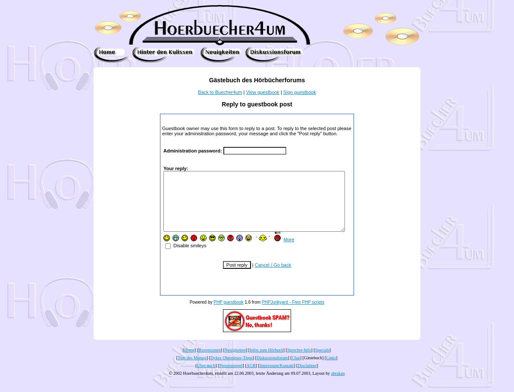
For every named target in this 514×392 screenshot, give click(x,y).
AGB (250, 377)
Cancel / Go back (273, 276)
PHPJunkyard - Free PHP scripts (293, 313)
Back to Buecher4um (220, 92)
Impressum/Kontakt (277, 377)
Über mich (206, 377)
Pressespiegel (230, 377)
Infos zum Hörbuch (266, 361)
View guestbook (262, 92)
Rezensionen (210, 361)
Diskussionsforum (272, 369)
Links (331, 369)
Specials (322, 361)
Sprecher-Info (299, 361)
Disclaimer (307, 377)
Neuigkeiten (235, 361)
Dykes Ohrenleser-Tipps (231, 369)
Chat (296, 369)
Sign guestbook (299, 92)
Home (189, 361)
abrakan (338, 385)
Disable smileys (177, 257)
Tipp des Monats (192, 369)
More (281, 251)
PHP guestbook (228, 313)
